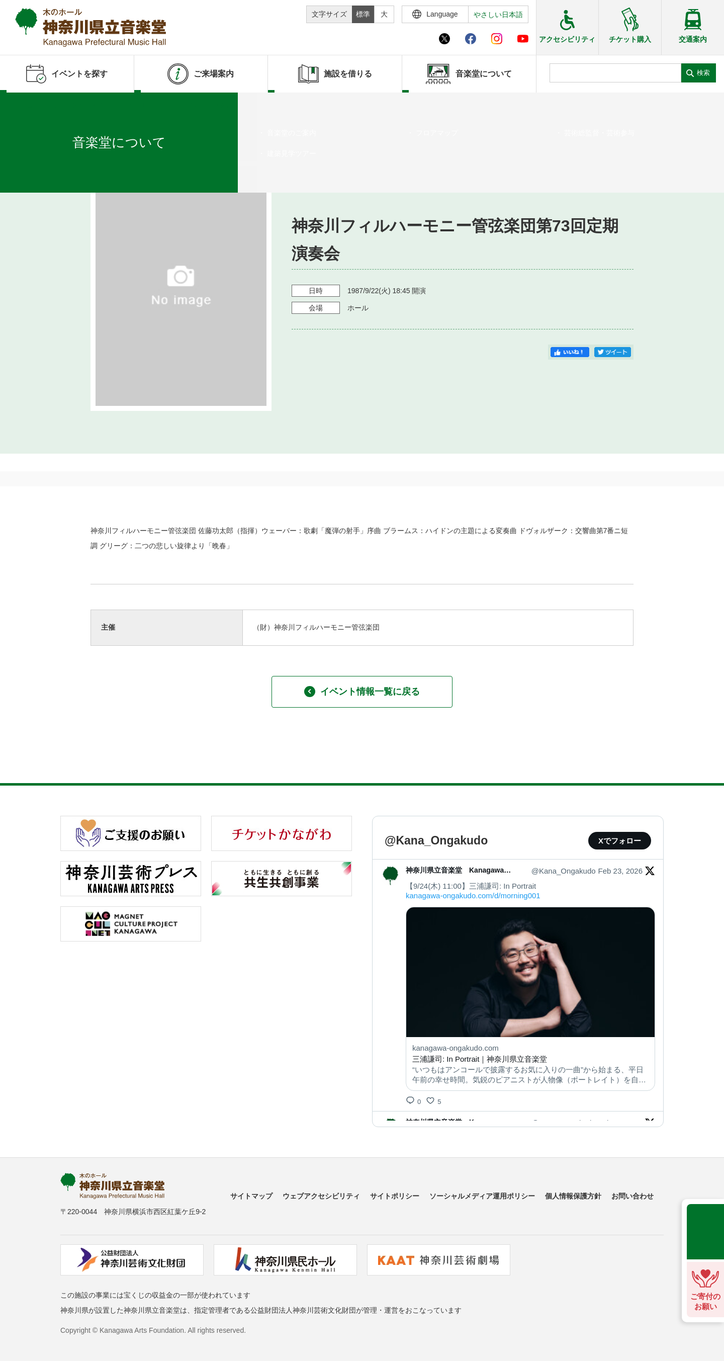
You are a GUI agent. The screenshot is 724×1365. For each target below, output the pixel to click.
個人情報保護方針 (573, 1196)
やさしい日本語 (498, 15)
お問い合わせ (632, 1196)
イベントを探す (63, 105)
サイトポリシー (394, 1196)
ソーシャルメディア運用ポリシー (482, 1196)
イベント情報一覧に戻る (362, 691)
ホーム (24, 105)
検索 (703, 72)
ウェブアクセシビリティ (321, 1196)
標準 (363, 14)
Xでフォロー (619, 840)
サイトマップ (251, 1196)
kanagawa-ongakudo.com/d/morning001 (473, 895)
